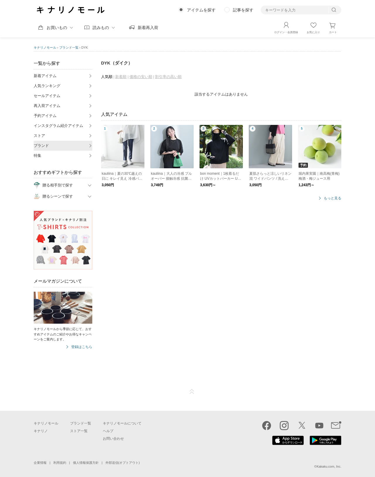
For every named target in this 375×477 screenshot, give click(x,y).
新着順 (121, 76)
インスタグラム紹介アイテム (58, 125)
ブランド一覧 (69, 47)
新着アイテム (45, 76)
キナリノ (41, 431)
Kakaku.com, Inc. (329, 466)
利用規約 (59, 462)
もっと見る (332, 198)
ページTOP (192, 391)
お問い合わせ (113, 439)
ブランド (41, 145)
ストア (39, 135)
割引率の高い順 (168, 76)
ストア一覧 (79, 431)
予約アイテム (45, 115)
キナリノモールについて (122, 423)
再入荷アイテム (47, 105)
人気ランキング (47, 86)
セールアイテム (47, 96)
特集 (37, 155)
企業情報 (40, 462)
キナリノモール (45, 47)
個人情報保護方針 (86, 462)
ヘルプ (108, 431)
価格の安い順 (140, 76)
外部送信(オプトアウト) (122, 462)
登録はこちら (81, 347)
